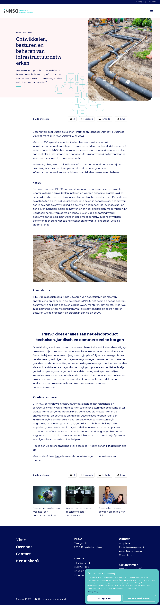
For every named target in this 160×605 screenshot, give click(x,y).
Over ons (24, 547)
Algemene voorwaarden (55, 599)
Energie (140, 2)
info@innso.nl (82, 563)
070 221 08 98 (82, 566)
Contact (23, 554)
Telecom (151, 2)
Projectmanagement (131, 547)
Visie (21, 540)
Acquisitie (124, 543)
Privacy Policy (92, 592)
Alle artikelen (41, 119)
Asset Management (131, 551)
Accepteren (104, 598)
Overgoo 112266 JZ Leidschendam (88, 545)
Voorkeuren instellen (139, 598)
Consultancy (126, 555)
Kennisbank (28, 561)
